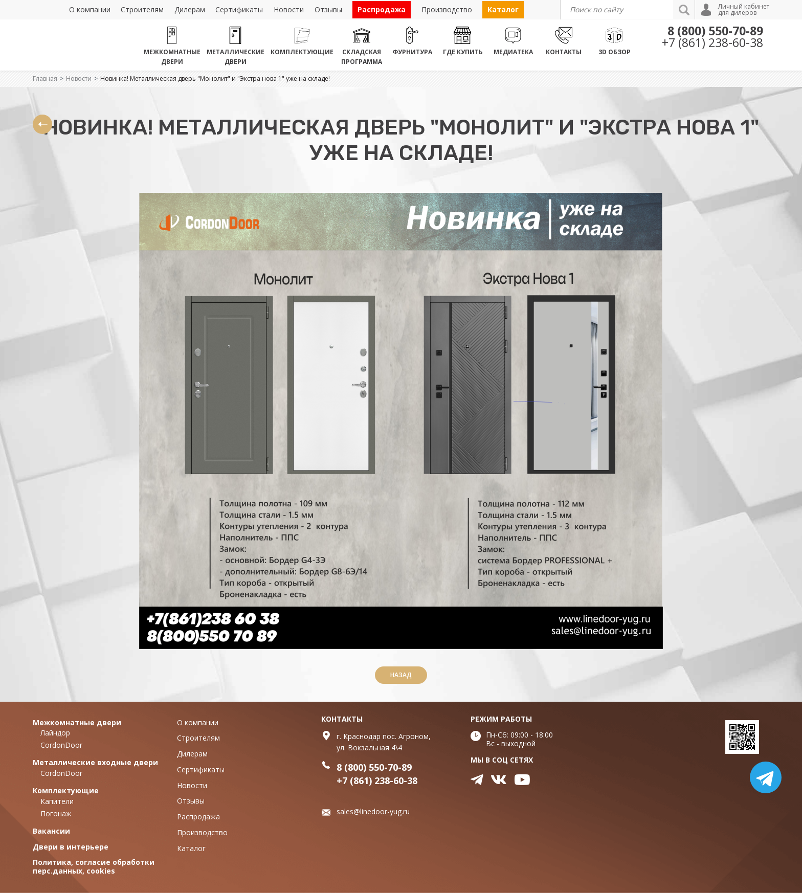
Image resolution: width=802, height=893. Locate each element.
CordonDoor (61, 745)
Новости (79, 78)
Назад (401, 675)
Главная (45, 78)
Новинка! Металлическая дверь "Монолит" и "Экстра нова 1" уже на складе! (215, 78)
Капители (57, 801)
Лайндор (55, 733)
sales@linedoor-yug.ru (373, 811)
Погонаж (56, 813)
